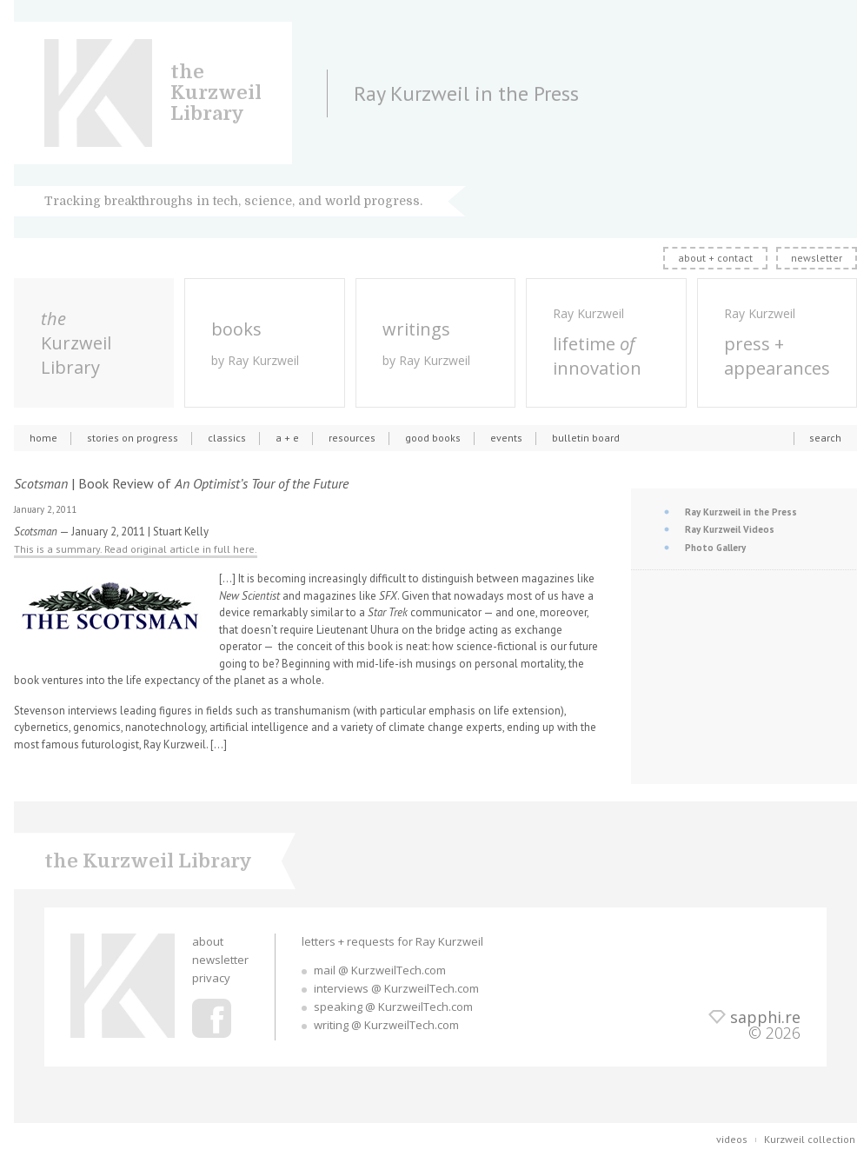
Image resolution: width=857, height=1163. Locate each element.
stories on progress (132, 437)
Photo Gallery (715, 548)
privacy (211, 978)
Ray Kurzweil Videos (729, 529)
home (43, 437)
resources (352, 437)
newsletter (816, 257)
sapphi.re (765, 1017)
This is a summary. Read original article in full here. (135, 548)
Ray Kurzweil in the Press (741, 512)
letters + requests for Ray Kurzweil (392, 941)
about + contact (715, 257)
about (207, 941)
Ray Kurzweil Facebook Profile (211, 1018)
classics (227, 437)
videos (731, 1139)
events (506, 437)
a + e (287, 437)
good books (433, 437)
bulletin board (586, 437)
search (825, 437)
